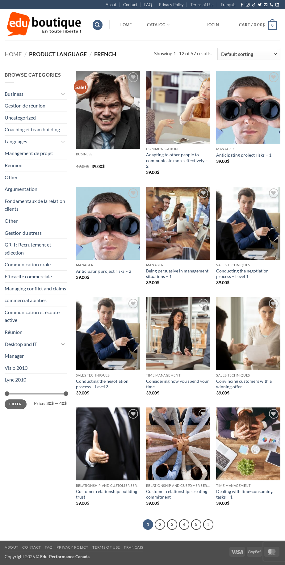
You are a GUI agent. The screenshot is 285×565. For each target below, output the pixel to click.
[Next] (208, 524)
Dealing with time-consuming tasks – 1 (244, 494)
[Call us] (271, 5)
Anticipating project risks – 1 (243, 155)
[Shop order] (248, 54)
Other (11, 177)
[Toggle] (63, 93)
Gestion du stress (23, 233)
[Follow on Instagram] (247, 5)
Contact (130, 4)
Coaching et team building (32, 129)
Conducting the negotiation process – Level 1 (242, 273)
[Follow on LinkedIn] (277, 5)
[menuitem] (228, 4)
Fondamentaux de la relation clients (35, 205)
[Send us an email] (265, 5)
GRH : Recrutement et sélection (28, 248)
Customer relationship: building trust (106, 494)
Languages (16, 141)
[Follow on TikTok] (254, 5)
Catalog (158, 25)
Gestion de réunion (25, 105)
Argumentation (21, 189)
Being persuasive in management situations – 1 (177, 273)
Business (14, 94)
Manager (14, 356)
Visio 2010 (16, 368)
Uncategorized (20, 117)
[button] (98, 25)
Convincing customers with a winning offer (244, 384)
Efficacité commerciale (28, 276)
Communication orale (28, 264)
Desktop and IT (21, 344)
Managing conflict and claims (35, 288)
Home (125, 24)
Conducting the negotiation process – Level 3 (102, 384)
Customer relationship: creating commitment (176, 494)
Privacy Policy (171, 4)
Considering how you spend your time (177, 384)
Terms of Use (202, 4)
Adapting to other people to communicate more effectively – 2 (177, 160)
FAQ (148, 4)
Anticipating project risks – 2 (103, 271)
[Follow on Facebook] (242, 5)
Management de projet (29, 153)
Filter (15, 404)
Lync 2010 (15, 379)
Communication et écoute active (32, 316)
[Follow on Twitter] (260, 5)
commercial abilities (26, 300)
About (111, 4)
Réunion (14, 165)
